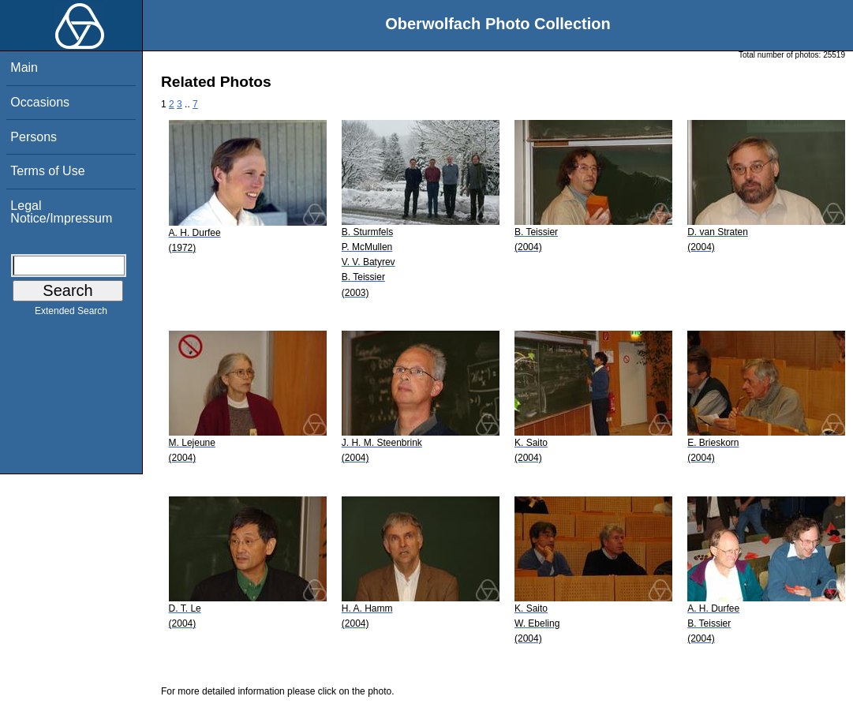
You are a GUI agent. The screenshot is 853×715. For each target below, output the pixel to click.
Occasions (39, 102)
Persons (33, 137)
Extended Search (71, 314)
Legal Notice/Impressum (61, 212)
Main (24, 67)
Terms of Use (47, 171)
